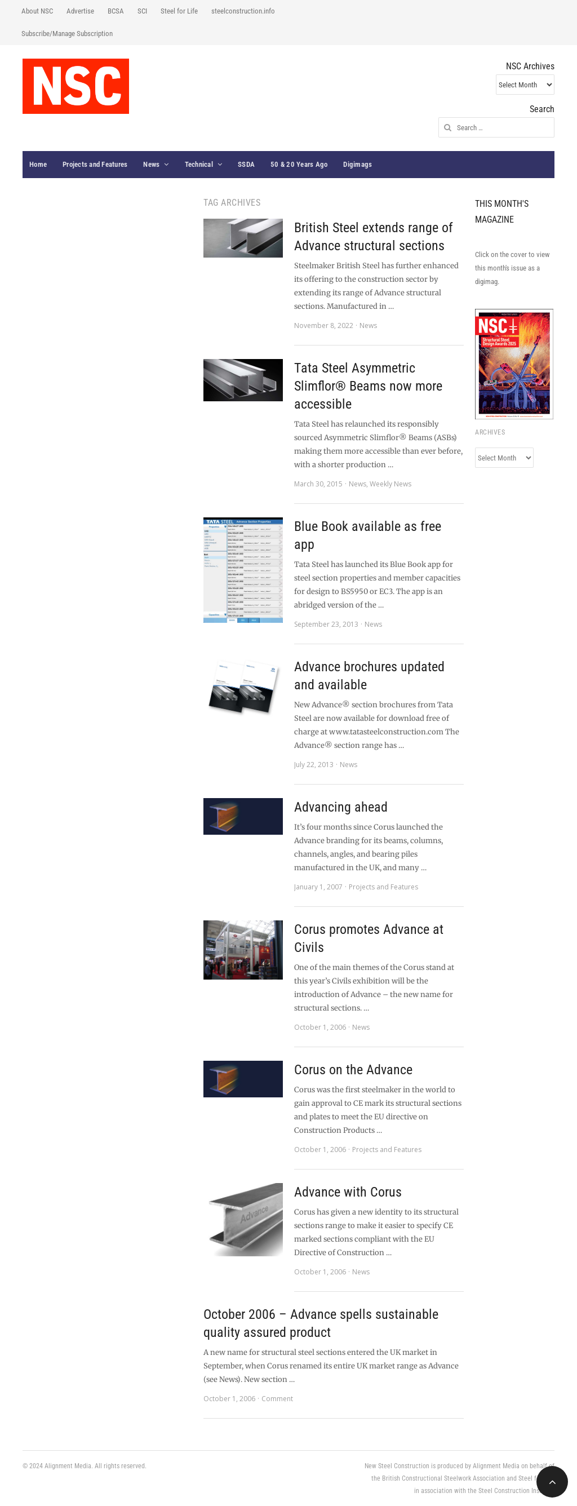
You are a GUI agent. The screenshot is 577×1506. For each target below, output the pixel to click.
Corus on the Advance (353, 1070)
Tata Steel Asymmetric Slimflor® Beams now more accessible (368, 386)
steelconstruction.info (243, 11)
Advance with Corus (348, 1192)
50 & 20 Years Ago (298, 164)
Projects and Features (95, 164)
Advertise (80, 11)
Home (38, 164)
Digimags (357, 164)
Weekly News (390, 484)
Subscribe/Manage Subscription (67, 33)
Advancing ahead (341, 807)
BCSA (116, 11)
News (151, 164)
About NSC (37, 11)
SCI (142, 11)
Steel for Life (179, 11)
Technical (199, 164)
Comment (277, 1398)
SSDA (246, 164)
